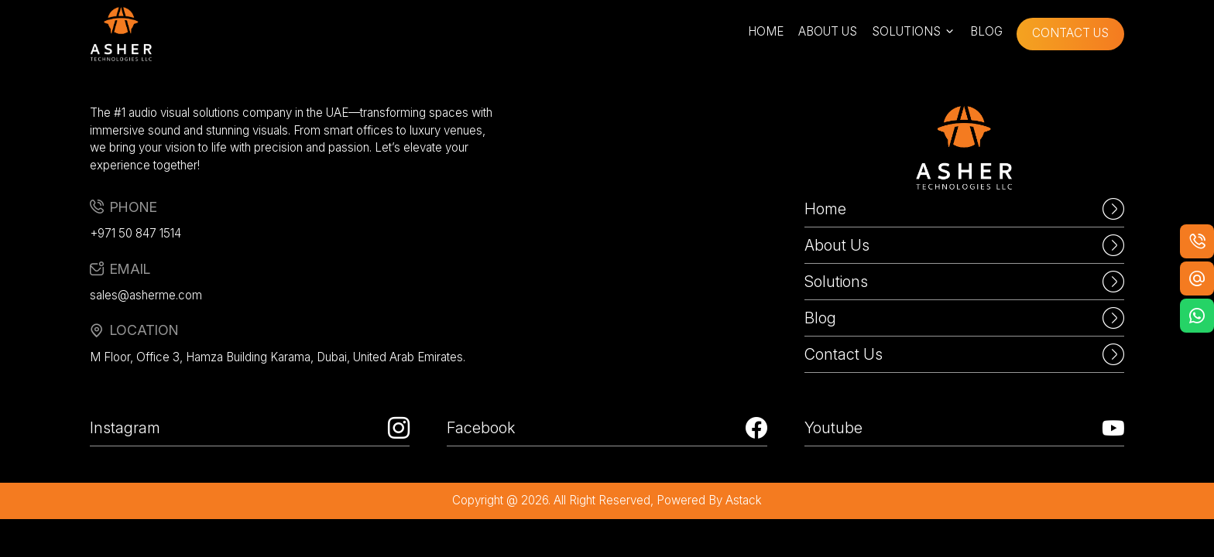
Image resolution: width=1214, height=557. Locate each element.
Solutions (964, 281)
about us (827, 31)
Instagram (250, 428)
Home (964, 209)
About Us (964, 245)
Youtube (964, 428)
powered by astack (709, 500)
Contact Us (964, 354)
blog (986, 31)
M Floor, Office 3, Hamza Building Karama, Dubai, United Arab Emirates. (277, 357)
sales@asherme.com (146, 295)
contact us (1070, 33)
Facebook (606, 428)
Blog (964, 318)
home (766, 31)
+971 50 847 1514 (135, 233)
